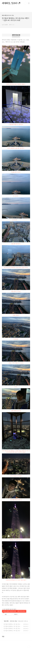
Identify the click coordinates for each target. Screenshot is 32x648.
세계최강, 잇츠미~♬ (11, 3)
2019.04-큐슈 (13, 621)
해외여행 (6, 621)
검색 (25, 3)
